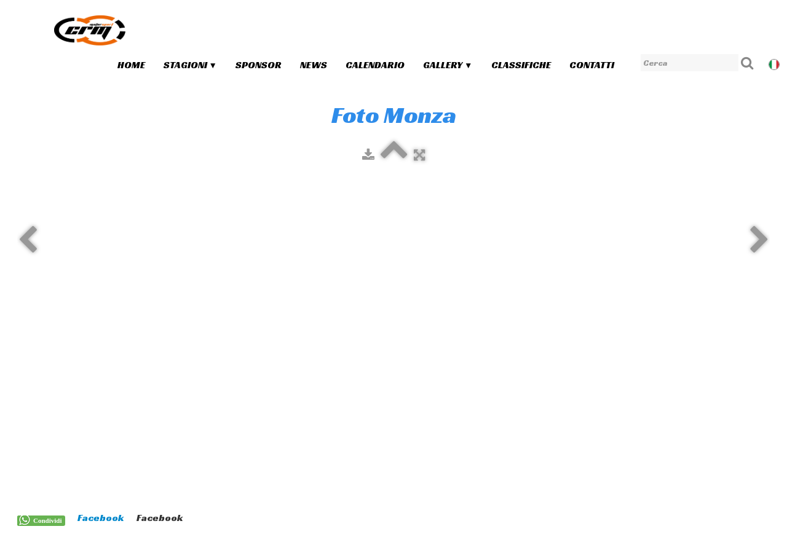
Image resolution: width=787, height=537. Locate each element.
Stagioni (190, 64)
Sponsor (258, 64)
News (313, 64)
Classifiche (521, 64)
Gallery (447, 64)
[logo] (89, 30)
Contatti (591, 64)
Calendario (375, 64)
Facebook (100, 517)
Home (131, 64)
